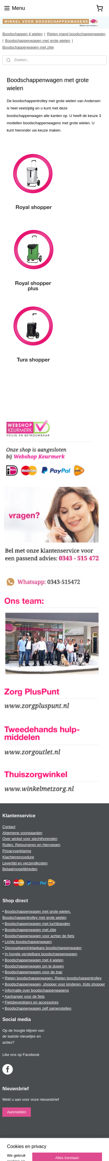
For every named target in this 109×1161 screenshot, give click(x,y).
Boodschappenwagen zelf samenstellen (38, 1008)
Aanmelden (16, 1112)
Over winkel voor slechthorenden (29, 838)
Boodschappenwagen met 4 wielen (34, 960)
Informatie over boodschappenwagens (37, 990)
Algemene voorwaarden (22, 833)
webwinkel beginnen (34, 1150)
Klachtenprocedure (18, 857)
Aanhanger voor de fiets (25, 996)
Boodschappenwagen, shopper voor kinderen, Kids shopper (55, 984)
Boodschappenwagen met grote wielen (37, 40)
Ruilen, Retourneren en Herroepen (31, 845)
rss (97, 1140)
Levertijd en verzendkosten (24, 863)
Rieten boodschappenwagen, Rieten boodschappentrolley (53, 978)
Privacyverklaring (16, 851)
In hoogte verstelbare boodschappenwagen (41, 954)
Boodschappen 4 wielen (22, 34)
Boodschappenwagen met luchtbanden (37, 923)
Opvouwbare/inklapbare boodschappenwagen (43, 948)
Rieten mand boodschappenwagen (76, 34)
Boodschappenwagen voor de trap (33, 972)
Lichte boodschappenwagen (28, 942)
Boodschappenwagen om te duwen (34, 966)
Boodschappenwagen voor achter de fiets (39, 936)
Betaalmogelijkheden (19, 869)
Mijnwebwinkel (79, 1150)
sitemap (87, 1140)
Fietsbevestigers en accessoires (31, 1002)
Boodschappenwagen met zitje (28, 47)
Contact (8, 827)
